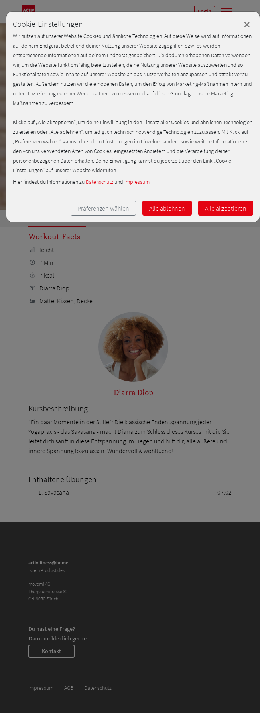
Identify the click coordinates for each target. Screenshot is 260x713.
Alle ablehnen (167, 208)
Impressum (137, 181)
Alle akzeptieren (225, 208)
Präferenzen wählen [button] (103, 208)
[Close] (246, 24)
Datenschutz (99, 181)
